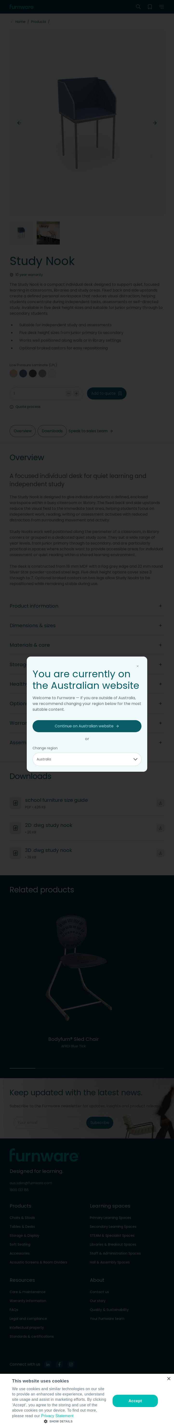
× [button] (168, 1379)
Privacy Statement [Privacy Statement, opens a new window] (57, 1416)
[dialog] (87, 1401)
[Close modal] (137, 666)
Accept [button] (135, 1401)
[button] (60, 1421)
